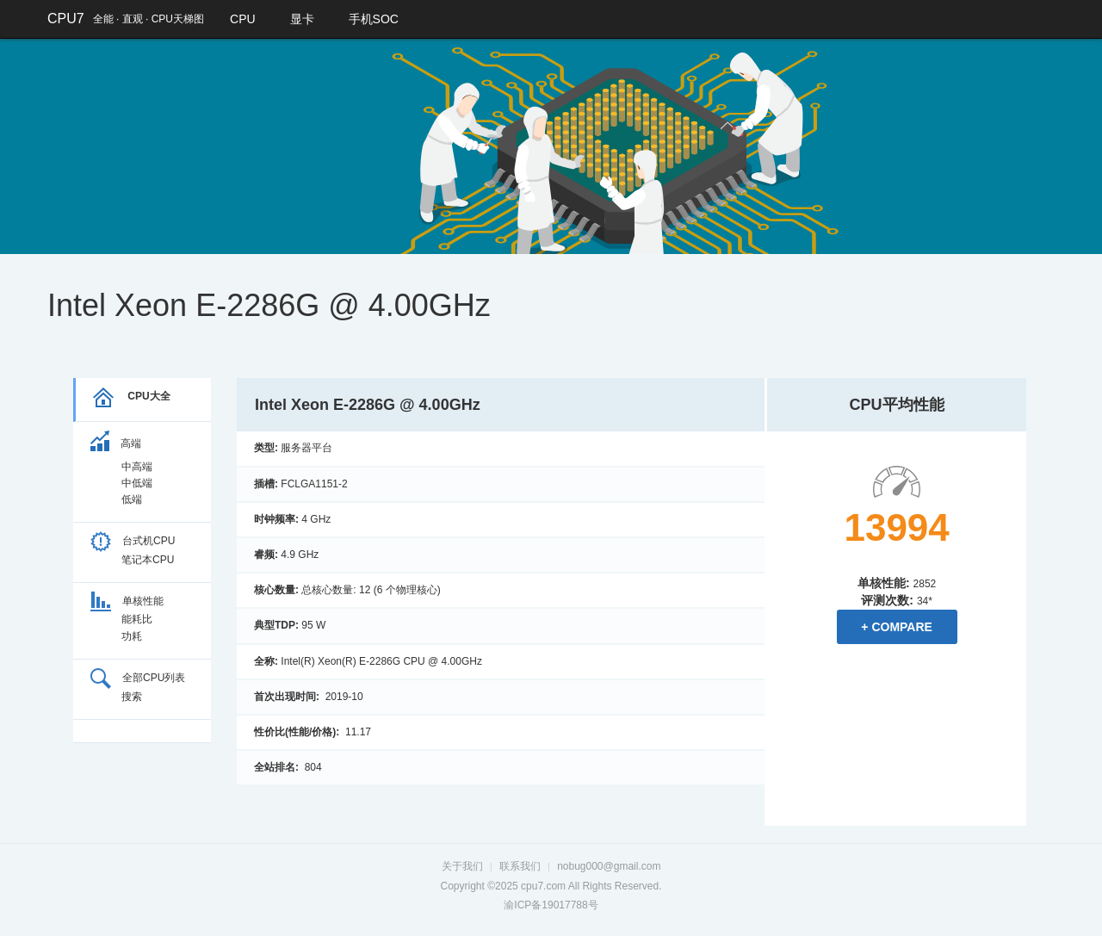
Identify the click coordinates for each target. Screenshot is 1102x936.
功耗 (131, 636)
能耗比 (136, 619)
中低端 (136, 483)
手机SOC (374, 19)
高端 (115, 443)
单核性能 (127, 601)
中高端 (136, 467)
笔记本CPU (147, 560)
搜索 (131, 697)
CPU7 (65, 18)
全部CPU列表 (137, 678)
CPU (243, 19)
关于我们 (462, 866)
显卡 (302, 19)
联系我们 (520, 866)
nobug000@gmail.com (608, 866)
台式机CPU (132, 541)
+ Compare (896, 627)
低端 (131, 499)
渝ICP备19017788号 (550, 905)
